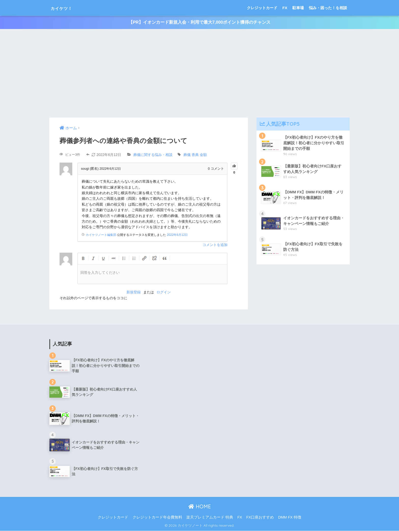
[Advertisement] (199, 73)
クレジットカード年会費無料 (157, 517)
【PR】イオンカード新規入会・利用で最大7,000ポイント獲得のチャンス (199, 22)
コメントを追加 (215, 245)
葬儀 (187, 155)
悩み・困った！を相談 (328, 8)
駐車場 (298, 8)
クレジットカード (262, 8)
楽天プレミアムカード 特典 (209, 517)
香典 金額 (199, 155)
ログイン (163, 292)
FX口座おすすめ (260, 517)
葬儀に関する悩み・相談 (153, 155)
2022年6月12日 (177, 235)
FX (284, 8)
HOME (199, 507)
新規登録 (133, 292)
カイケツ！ (66, 7)
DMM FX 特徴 (289, 517)
